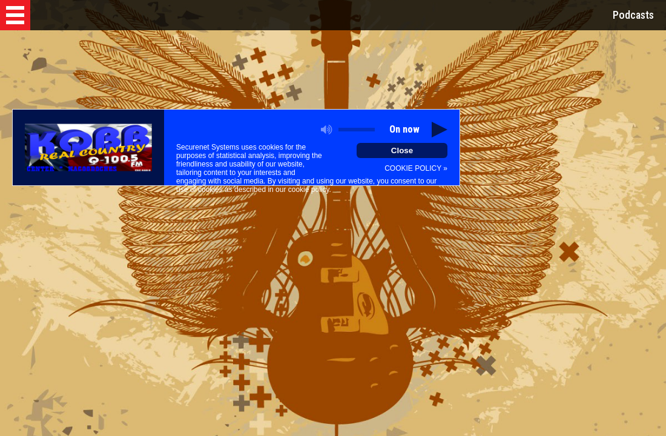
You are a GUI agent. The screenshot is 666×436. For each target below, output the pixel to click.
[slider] (356, 129)
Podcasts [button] (633, 14)
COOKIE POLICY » (415, 168)
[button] (15, 15)
